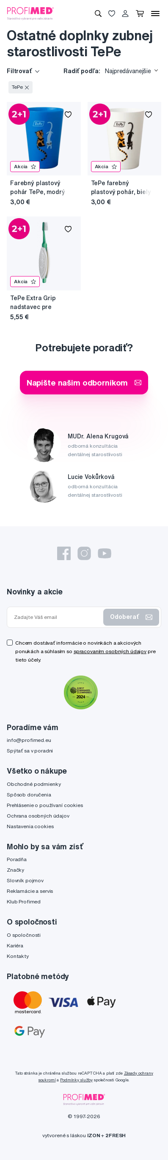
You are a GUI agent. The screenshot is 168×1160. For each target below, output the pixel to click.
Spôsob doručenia (29, 794)
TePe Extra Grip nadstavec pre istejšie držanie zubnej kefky (33, 303)
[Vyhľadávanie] (98, 13)
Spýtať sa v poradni (30, 750)
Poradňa (17, 859)
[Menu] (155, 13)
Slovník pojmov (25, 880)
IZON (93, 1135)
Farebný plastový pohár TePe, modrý (37, 187)
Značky (15, 870)
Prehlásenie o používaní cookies (45, 805)
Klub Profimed (24, 901)
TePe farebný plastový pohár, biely (121, 187)
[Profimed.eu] (30, 13)
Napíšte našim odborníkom (84, 382)
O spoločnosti (24, 935)
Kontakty (18, 956)
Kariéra (15, 945)
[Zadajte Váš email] (57, 617)
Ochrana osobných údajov (38, 815)
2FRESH (115, 1135)
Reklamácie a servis (30, 891)
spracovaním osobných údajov (110, 651)
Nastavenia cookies (30, 826)
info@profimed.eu (29, 740)
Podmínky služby (76, 1080)
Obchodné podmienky (34, 784)
